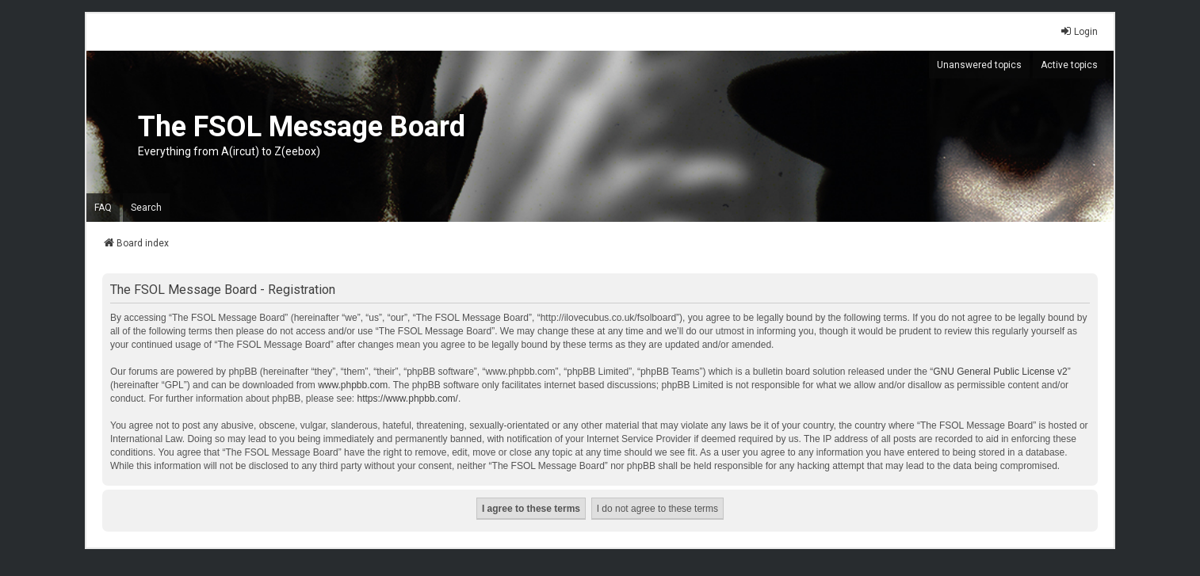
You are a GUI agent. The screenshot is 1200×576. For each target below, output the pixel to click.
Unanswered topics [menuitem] (979, 65)
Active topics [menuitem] (1069, 65)
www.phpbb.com (353, 385)
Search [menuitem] (146, 207)
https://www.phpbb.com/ (407, 398)
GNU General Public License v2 (1000, 371)
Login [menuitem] (1079, 31)
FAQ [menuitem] (103, 207)
